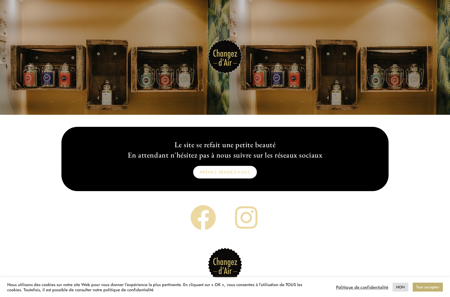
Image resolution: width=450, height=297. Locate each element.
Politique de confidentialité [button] (362, 287)
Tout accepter (427, 287)
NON (400, 287)
